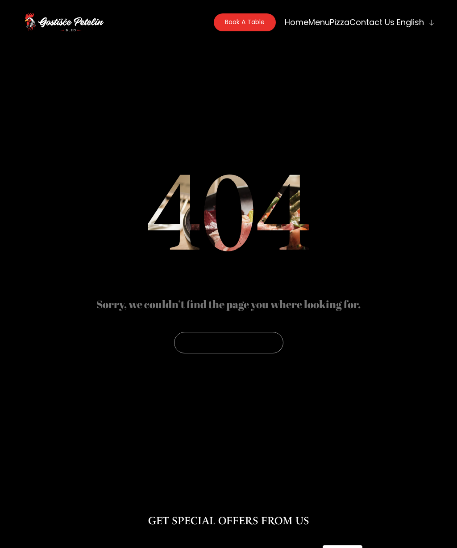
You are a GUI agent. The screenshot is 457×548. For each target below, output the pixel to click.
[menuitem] (415, 22)
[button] (245, 22)
